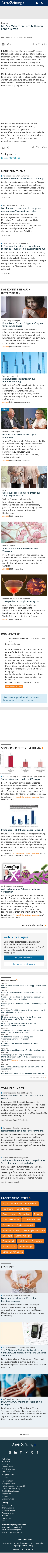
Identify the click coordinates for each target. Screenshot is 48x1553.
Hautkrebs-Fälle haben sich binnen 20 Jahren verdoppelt (19, 1045)
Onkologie (7, 1236)
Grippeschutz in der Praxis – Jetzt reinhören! (19, 436)
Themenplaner (8, 1508)
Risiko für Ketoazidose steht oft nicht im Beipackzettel (23, 1050)
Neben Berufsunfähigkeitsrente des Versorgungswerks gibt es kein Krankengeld (23, 1011)
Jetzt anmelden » (24, 958)
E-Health (38, 1214)
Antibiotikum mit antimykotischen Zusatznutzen (20, 550)
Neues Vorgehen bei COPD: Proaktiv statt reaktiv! (21, 993)
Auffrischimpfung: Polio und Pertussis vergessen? (20, 890)
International (14, 158)
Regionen (6, 1472)
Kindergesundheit (25, 1225)
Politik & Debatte (9, 1469)
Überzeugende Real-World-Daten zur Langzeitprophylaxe (21, 494)
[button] (46, 3)
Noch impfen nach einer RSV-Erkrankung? (22, 178)
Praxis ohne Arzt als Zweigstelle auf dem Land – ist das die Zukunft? (23, 1068)
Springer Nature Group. (24, 1546)
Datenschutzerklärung (11, 1489)
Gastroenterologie (31, 1220)
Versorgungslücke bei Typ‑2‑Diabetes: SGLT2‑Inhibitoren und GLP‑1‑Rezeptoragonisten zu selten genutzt (22, 1057)
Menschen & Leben (11, 1230)
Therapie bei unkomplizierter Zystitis (21, 601)
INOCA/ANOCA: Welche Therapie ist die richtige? (21, 1403)
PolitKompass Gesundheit (30, 1241)
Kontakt (5, 1496)
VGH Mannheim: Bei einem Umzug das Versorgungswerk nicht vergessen (17, 1038)
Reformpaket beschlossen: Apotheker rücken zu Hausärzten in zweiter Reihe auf (23, 247)
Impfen (4, 158)
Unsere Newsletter (14, 1198)
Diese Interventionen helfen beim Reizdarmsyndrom (22, 1074)
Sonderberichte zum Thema (21, 748)
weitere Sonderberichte (34, 925)
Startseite (6, 1462)
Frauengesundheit (11, 1220)
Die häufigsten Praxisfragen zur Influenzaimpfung (18, 380)
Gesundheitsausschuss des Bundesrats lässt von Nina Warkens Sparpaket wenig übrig (23, 998)
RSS (3, 1521)
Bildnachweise (8, 1499)
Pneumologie (9, 1241)
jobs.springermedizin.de (12, 1532)
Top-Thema (8, 1209)
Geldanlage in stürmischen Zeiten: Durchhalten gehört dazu (23, 1005)
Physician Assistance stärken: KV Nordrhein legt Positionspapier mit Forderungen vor (21, 1018)
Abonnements (8, 1513)
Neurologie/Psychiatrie (34, 1230)
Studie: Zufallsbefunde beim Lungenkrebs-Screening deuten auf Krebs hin (23, 1162)
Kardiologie (8, 1225)
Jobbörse (5, 1477)
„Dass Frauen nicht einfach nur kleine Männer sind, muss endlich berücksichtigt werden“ (22, 1031)
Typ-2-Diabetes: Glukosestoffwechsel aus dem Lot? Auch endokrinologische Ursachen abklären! (24, 1353)
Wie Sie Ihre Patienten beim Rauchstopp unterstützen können (23, 987)
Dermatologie (9, 1214)
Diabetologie (25, 1214)
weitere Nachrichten (39, 1078)
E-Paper (5, 1516)
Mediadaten (7, 1505)
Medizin (5, 1464)
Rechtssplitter (9, 1246)
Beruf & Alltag (23, 1209)
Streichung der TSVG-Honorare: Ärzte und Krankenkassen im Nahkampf (18, 1025)
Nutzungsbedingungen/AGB (13, 1486)
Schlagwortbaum (9, 1483)
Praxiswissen (7, 1467)
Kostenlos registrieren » (24, 964)
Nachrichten (8, 980)
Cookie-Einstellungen (10, 1491)
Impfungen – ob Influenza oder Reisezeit (22, 830)
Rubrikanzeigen (8, 1511)
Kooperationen (8, 1474)
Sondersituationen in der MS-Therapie (21, 779)
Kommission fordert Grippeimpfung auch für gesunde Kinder (23, 324)
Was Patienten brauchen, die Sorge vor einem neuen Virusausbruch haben (21, 209)
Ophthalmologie (23, 1236)
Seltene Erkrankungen (13, 1252)
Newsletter (6, 1518)
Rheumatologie (26, 1246)
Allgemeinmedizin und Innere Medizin (20, 1203)
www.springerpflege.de (11, 1530)
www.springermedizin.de (12, 1527)
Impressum (6, 1494)
